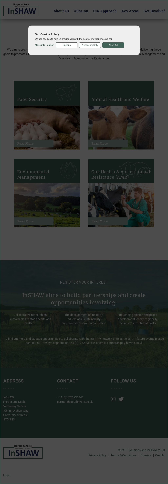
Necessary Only (90, 45)
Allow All (113, 45)
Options (67, 45)
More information (44, 45)
